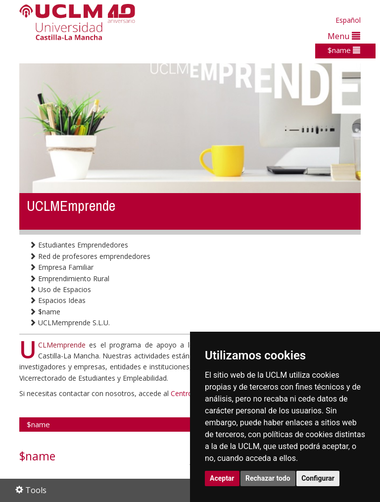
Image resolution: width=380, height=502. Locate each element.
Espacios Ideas (57, 300)
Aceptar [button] (222, 478)
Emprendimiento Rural (69, 278)
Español (348, 20)
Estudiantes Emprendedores (78, 245)
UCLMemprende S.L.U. (69, 322)
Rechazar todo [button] (267, 478)
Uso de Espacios (60, 289)
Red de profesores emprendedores (89, 256)
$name (344, 50)
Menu (344, 36)
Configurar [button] (317, 478)
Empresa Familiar (61, 267)
